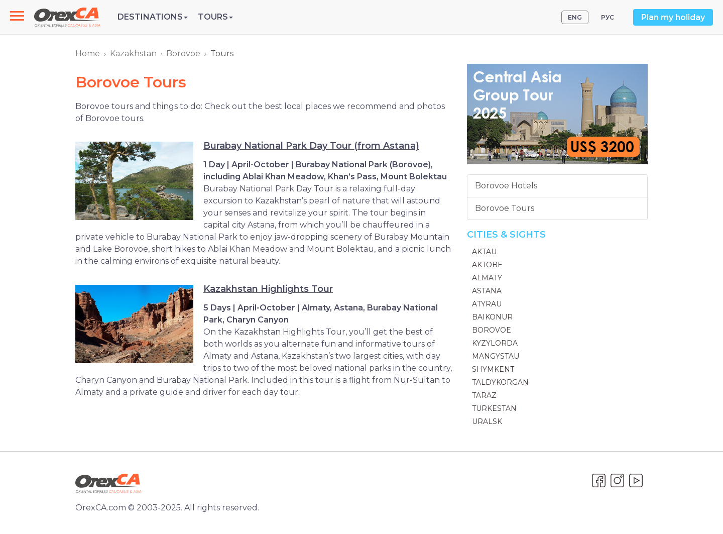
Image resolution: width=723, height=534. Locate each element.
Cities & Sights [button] (506, 234)
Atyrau (487, 303)
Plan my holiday (673, 17)
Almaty (487, 277)
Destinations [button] (152, 17)
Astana (487, 290)
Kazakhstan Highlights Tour (268, 288)
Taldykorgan (500, 382)
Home (87, 53)
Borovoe (183, 53)
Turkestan (494, 408)
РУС (607, 17)
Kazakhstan (133, 53)
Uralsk (487, 421)
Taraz (484, 395)
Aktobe (487, 264)
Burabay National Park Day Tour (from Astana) (311, 145)
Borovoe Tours (504, 208)
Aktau (484, 251)
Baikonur (492, 317)
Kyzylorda (495, 343)
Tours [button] (215, 17)
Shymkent (493, 369)
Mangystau (495, 356)
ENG (575, 17)
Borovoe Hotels (506, 185)
